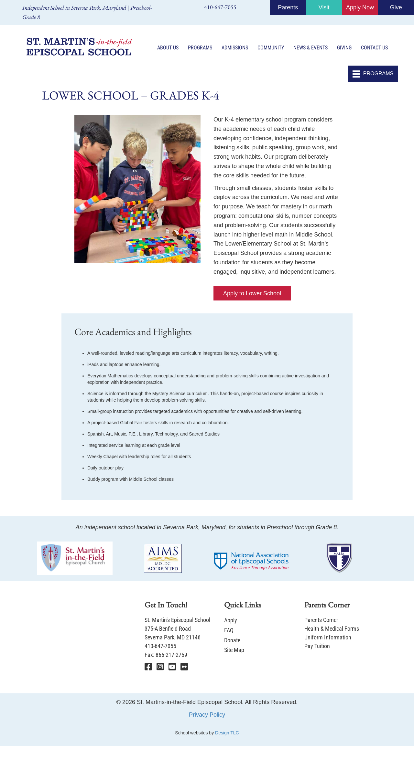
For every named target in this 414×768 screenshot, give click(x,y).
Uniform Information (327, 637)
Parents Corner (321, 620)
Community (270, 48)
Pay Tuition (317, 646)
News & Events (310, 48)
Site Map (234, 650)
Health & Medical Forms (331, 629)
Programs (200, 48)
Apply (230, 620)
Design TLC (227, 733)
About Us (168, 48)
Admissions (235, 48)
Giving (344, 48)
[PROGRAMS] (373, 74)
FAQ (229, 630)
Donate (232, 640)
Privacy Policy (207, 715)
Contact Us (374, 48)
